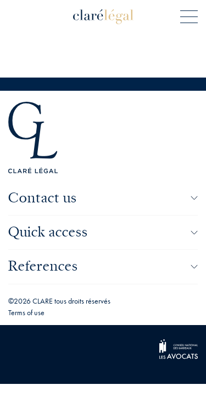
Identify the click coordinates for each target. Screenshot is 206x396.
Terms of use (26, 312)
